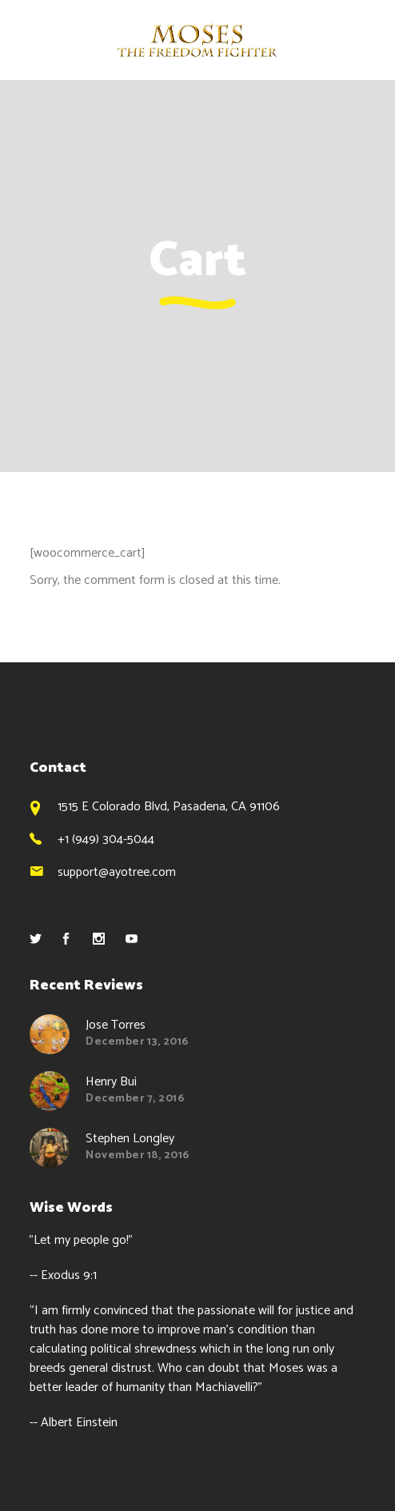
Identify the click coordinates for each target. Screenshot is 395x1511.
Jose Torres (116, 1025)
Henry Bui (111, 1082)
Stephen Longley (130, 1138)
